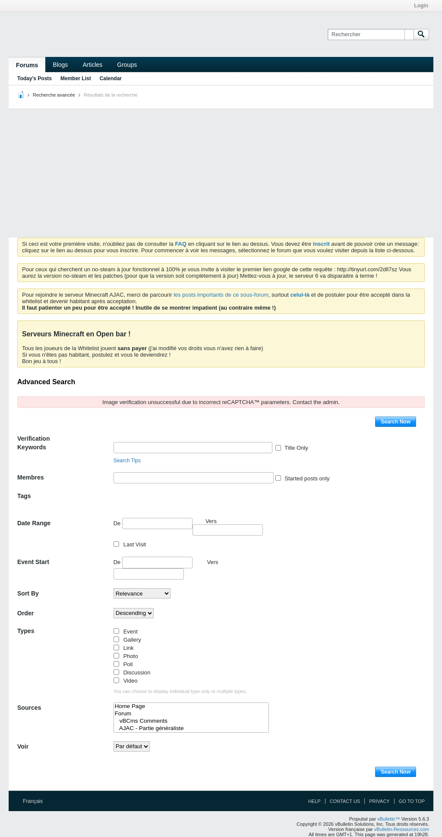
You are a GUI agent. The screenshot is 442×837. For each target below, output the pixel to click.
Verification (33, 438)
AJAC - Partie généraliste (191, 728)
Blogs (60, 64)
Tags (24, 495)
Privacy (379, 801)
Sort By (28, 593)
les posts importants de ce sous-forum (221, 295)
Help (314, 801)
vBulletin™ (388, 818)
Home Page (191, 706)
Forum (191, 714)
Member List (75, 78)
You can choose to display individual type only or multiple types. (180, 691)
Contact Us (345, 801)
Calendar (111, 78)
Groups (127, 64)
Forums (27, 65)
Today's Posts (34, 78)
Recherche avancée (54, 94)
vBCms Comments (191, 721)
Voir (22, 746)
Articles (92, 64)
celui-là (299, 295)
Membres (30, 477)
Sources (29, 707)
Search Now (395, 422)
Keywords (31, 447)
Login (421, 6)
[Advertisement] (221, 173)
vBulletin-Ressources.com (401, 829)
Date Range (34, 523)
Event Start (33, 561)
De (153, 523)
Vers (212, 562)
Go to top (412, 801)
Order (25, 613)
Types (25, 630)
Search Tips (127, 461)
